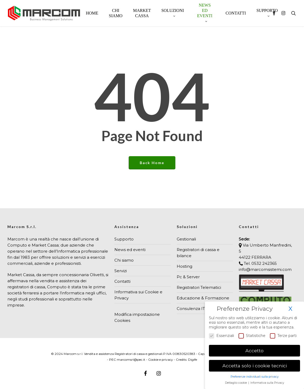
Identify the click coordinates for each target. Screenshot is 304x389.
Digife (192, 360)
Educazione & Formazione (203, 297)
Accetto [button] (254, 350)
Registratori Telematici (199, 287)
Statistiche (251, 335)
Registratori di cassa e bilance (198, 252)
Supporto (124, 239)
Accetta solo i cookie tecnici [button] (254, 365)
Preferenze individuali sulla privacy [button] (255, 376)
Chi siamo (124, 260)
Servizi (120, 270)
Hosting (184, 266)
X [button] (290, 308)
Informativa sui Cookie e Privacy (138, 294)
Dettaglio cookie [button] (236, 383)
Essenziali (221, 335)
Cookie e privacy (160, 360)
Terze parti (283, 335)
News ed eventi (130, 249)
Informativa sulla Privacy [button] (267, 383)
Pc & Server (188, 276)
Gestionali (186, 239)
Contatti (122, 281)
